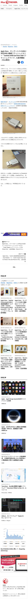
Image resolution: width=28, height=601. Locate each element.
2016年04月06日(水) (5, 44)
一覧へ (14, 267)
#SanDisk (5, 46)
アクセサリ (9, 8)
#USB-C (15, 46)
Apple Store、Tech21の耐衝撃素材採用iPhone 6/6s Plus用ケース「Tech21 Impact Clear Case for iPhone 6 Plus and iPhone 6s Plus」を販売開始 (14, 257)
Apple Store (3, 101)
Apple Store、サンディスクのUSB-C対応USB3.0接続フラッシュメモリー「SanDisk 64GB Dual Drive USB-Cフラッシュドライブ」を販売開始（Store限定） (13, 55)
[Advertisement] (14, 25)
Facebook (5, 5)
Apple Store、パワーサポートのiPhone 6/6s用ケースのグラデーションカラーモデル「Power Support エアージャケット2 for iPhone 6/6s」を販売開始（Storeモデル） (13, 245)
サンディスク (12, 101)
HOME (2, 8)
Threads (10, 5)
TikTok (25, 5)
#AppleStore (10, 46)
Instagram (15, 5)
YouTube (21, 5)
